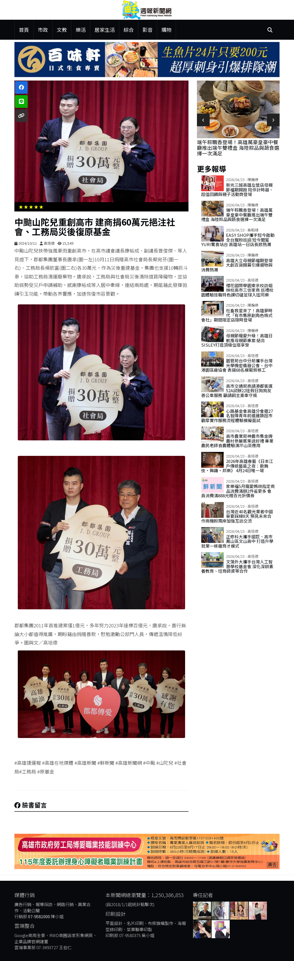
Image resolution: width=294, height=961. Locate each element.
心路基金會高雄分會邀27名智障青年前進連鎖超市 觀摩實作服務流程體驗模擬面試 (237, 415)
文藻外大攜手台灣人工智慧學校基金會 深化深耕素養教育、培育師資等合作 (237, 566)
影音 (147, 29)
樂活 (81, 29)
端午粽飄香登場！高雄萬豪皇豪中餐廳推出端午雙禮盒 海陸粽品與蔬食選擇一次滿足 (238, 147)
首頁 (24, 29)
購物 (166, 29)
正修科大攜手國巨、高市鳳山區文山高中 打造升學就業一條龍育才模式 (237, 541)
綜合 (129, 29)
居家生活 (105, 29)
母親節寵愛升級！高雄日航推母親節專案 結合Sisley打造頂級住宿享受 (237, 340)
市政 (43, 29)
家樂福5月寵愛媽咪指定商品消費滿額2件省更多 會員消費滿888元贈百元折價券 (238, 490)
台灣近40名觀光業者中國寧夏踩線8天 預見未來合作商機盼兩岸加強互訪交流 (237, 516)
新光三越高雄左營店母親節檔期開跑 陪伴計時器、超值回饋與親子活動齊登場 (237, 189)
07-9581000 (39, 916)
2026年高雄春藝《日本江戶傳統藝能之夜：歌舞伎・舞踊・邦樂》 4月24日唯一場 (237, 465)
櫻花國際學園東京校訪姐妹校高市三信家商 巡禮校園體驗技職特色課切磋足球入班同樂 (237, 290)
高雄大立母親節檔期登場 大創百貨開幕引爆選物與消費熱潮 (239, 265)
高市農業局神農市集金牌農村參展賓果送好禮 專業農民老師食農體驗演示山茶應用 (237, 440)
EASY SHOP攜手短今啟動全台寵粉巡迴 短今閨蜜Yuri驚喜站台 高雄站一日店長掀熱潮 (238, 239)
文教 (62, 29)
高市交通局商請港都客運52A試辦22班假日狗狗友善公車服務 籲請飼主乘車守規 (237, 390)
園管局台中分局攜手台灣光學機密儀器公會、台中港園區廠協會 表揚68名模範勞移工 (237, 365)
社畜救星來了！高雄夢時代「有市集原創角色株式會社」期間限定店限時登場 (237, 315)
